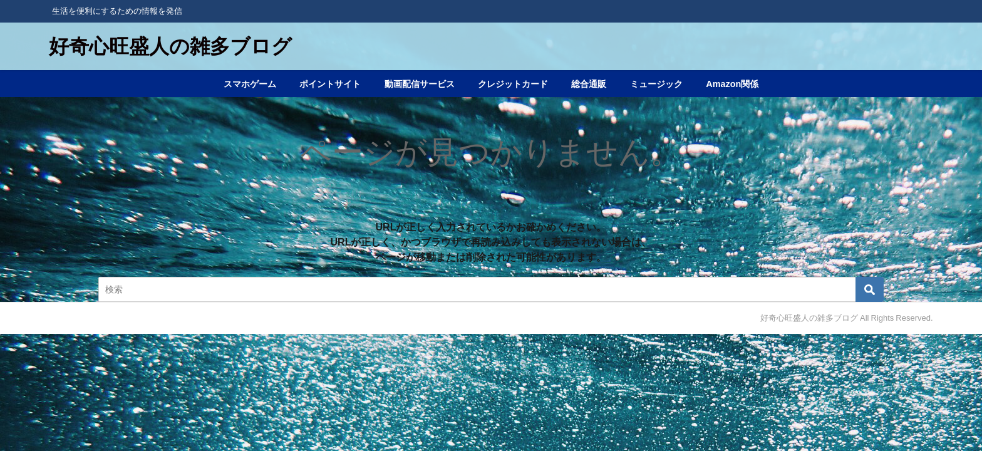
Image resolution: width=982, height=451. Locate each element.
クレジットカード (513, 84)
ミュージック (656, 84)
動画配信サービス (420, 84)
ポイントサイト (330, 84)
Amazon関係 (732, 84)
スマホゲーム (250, 84)
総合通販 (588, 84)
